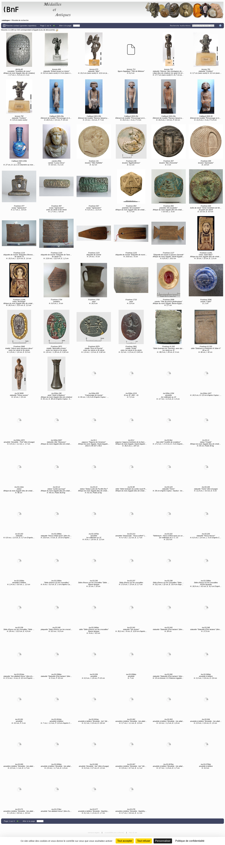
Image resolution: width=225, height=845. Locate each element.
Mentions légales (94, 832)
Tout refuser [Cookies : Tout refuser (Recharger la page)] (143, 841)
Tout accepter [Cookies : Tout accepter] (124, 841)
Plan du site (133, 832)
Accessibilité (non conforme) (114, 832)
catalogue (6, 20)
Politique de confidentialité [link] (189, 841)
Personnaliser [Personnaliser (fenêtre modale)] (162, 841)
